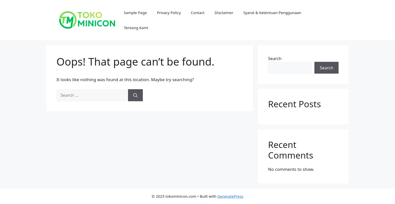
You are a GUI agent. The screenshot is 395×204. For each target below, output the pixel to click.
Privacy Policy (169, 12)
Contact (198, 12)
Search (275, 58)
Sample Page (135, 12)
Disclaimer (224, 12)
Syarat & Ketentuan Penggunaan (272, 12)
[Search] (135, 95)
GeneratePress (230, 196)
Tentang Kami (136, 27)
